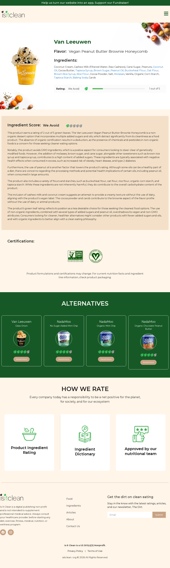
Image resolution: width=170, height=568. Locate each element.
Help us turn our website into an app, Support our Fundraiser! (85, 2)
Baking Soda (80, 77)
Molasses (119, 74)
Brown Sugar (102, 70)
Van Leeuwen (21, 321)
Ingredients (74, 505)
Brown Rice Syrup (65, 74)
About (71, 519)
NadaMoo (64, 321)
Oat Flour (153, 70)
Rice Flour (83, 74)
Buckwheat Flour (135, 70)
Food (70, 498)
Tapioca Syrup (84, 70)
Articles (71, 512)
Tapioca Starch (63, 77)
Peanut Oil (117, 70)
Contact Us (73, 526)
